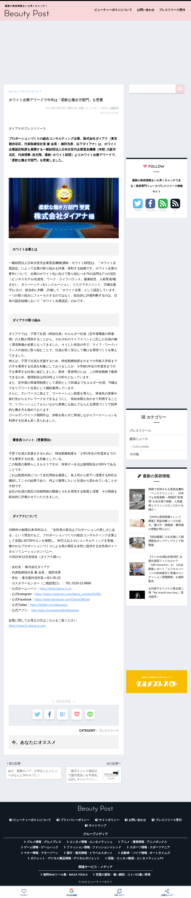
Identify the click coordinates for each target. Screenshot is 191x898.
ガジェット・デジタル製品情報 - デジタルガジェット (65, 860)
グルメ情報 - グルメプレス (44, 843)
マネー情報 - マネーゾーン (41, 854)
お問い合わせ (145, 9)
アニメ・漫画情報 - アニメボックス (144, 843)
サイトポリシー (109, 821)
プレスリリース (108, 730)
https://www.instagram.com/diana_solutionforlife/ (68, 594)
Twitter (138, 210)
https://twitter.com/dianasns (49, 605)
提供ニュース (139, 439)
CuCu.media (140, 447)
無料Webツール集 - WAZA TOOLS (65, 876)
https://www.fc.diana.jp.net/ (27, 625)
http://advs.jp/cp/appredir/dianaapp (55, 610)
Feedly (163, 210)
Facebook (150, 210)
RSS (175, 210)
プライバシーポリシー (74, 821)
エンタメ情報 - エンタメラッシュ (91, 843)
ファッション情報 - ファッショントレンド (94, 849)
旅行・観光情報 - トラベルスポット (90, 854)
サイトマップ (97, 827)
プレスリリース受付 (172, 9)
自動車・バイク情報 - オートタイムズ (145, 854)
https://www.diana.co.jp (55, 588)
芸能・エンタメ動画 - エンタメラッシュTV (135, 860)
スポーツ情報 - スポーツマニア (150, 849)
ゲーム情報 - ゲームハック (41, 849)
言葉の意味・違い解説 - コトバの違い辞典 (123, 876)
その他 (134, 455)
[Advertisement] (95, 51)
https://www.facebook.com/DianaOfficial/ (62, 599)
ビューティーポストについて (113, 9)
